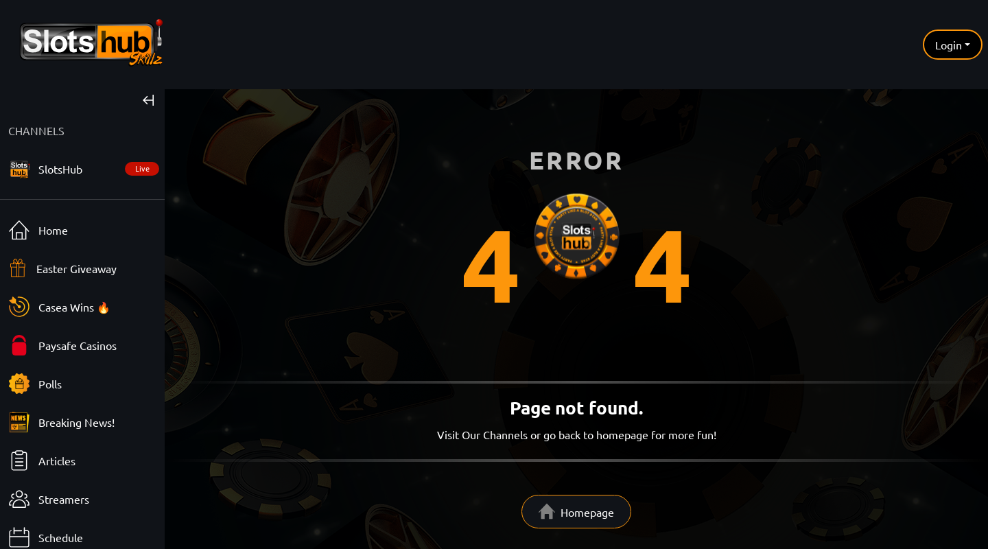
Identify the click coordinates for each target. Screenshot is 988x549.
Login (948, 44)
